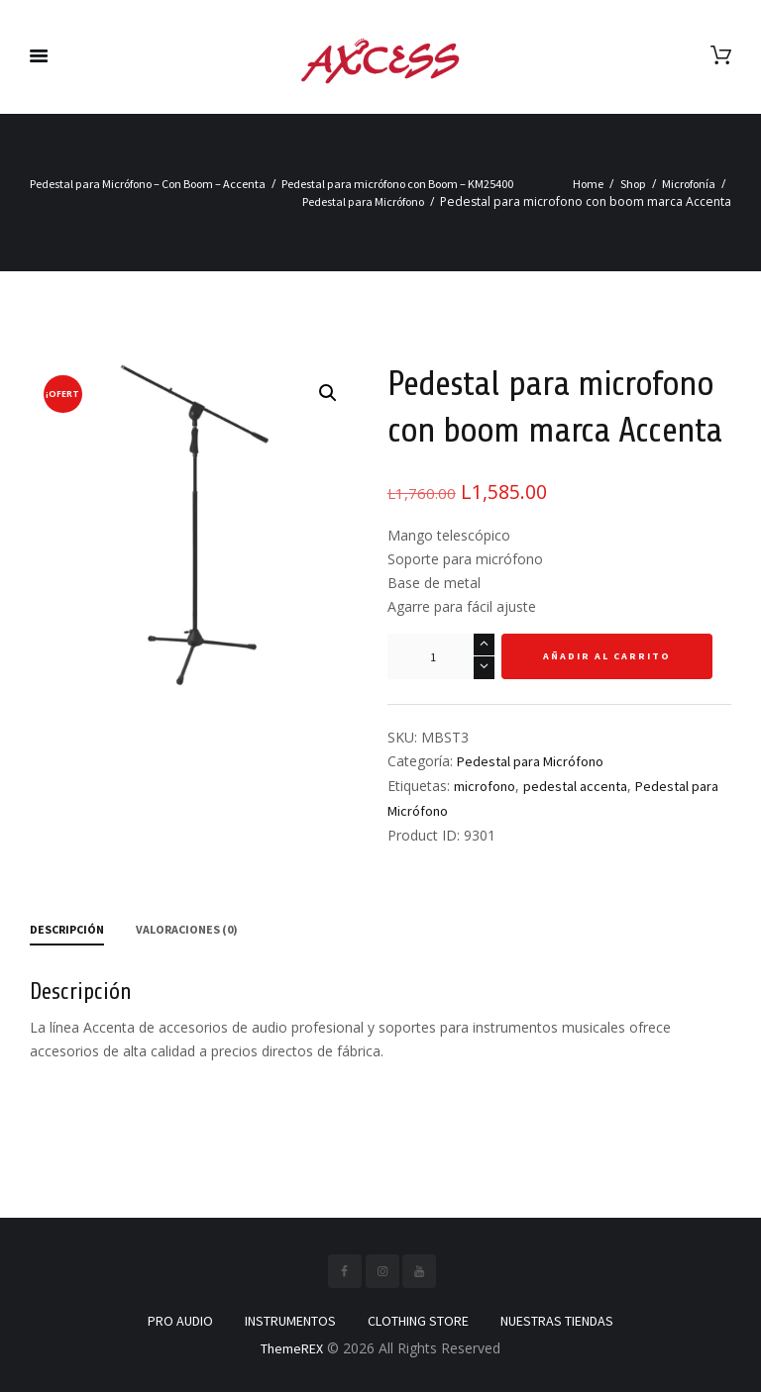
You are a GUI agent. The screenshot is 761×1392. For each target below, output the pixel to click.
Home (588, 183)
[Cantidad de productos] (440, 656)
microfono (484, 786)
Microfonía (688, 183)
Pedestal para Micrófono (363, 201)
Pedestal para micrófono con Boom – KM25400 (397, 183)
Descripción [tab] (67, 929)
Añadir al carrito (607, 655)
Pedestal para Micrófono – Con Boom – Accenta (148, 183)
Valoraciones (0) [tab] (187, 929)
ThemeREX (292, 1348)
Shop (633, 183)
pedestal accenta (575, 786)
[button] (328, 393)
